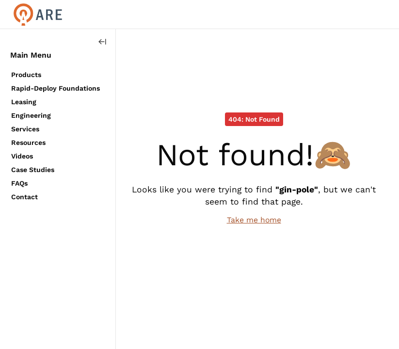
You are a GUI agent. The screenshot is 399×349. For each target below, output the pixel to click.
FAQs (19, 183)
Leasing (23, 102)
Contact (24, 197)
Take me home (254, 219)
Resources (28, 142)
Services (25, 129)
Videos (22, 156)
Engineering (31, 115)
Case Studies (32, 170)
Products (26, 75)
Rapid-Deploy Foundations (55, 88)
